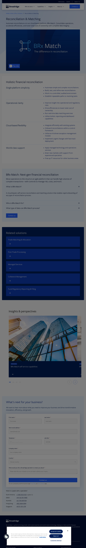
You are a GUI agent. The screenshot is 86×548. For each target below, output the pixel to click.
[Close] (68, 531)
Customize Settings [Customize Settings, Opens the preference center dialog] (55, 540)
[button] (6, 536)
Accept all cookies (56, 531)
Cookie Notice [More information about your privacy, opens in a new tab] (42, 537)
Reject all (56, 536)
